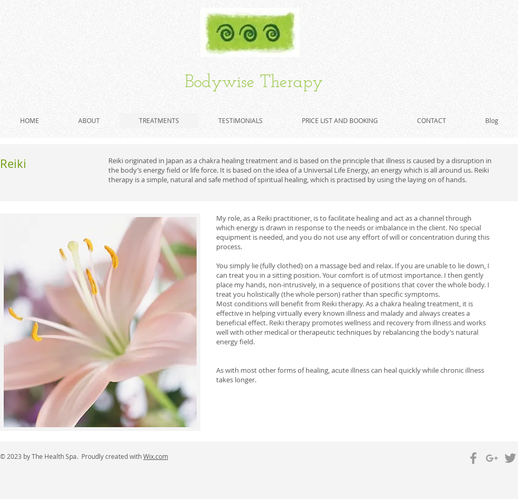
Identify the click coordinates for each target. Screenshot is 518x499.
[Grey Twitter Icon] (510, 458)
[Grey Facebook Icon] (473, 458)
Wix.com (155, 456)
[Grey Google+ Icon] (492, 458)
